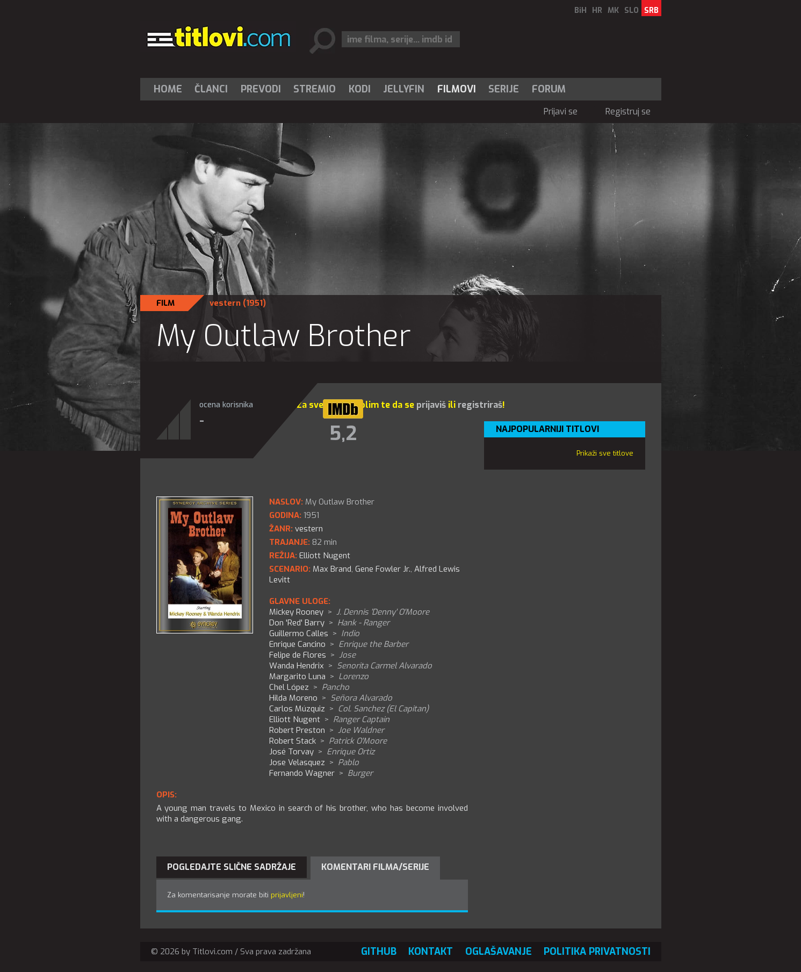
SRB (651, 10)
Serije (503, 89)
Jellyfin (403, 89)
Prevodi (261, 89)
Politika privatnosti (597, 951)
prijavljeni (287, 894)
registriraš (480, 405)
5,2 (343, 434)
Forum (549, 89)
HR (597, 10)
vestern (225, 303)
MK (613, 10)
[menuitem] (170, 89)
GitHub (378, 951)
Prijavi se (561, 111)
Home (168, 89)
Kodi (360, 89)
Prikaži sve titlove (604, 453)
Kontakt (430, 951)
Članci (211, 89)
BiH (580, 10)
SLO (631, 10)
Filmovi (456, 89)
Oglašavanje (498, 951)
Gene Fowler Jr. (382, 569)
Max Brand (332, 569)
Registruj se (628, 111)
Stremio (314, 89)
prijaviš (431, 405)
